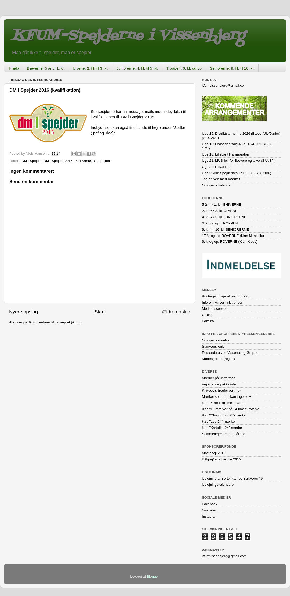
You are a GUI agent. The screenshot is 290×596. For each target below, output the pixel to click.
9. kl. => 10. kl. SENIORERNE (225, 229)
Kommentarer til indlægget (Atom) (55, 322)
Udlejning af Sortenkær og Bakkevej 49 (232, 478)
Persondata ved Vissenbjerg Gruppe (230, 353)
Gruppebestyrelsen (216, 340)
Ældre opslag (176, 311)
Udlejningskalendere (218, 485)
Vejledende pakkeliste (219, 384)
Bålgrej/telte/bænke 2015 (221, 459)
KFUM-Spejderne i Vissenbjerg (128, 36)
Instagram (210, 516)
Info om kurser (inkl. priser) (223, 302)
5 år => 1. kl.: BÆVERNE (221, 205)
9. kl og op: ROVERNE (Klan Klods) (229, 242)
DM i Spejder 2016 (58, 161)
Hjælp (14, 68)
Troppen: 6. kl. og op (184, 68)
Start (100, 311)
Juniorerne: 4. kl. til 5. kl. (137, 68)
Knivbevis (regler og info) (221, 390)
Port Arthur (82, 161)
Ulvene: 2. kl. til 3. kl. (90, 68)
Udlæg (207, 315)
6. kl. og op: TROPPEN (220, 223)
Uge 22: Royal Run (216, 167)
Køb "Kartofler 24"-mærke (222, 428)
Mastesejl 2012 (214, 453)
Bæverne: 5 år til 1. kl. (46, 68)
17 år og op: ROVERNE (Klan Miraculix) (233, 236)
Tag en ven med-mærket (221, 179)
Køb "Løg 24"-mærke (218, 421)
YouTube (209, 510)
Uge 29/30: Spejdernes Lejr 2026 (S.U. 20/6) (236, 173)
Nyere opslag (23, 311)
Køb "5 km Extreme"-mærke (223, 403)
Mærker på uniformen (218, 378)
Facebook (209, 504)
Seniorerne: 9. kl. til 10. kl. (232, 68)
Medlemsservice (214, 309)
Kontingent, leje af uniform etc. (225, 296)
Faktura (208, 321)
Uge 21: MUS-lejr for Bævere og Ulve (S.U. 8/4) (239, 161)
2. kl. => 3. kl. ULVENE (219, 211)
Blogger (153, 576)
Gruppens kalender (217, 185)
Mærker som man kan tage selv (226, 397)
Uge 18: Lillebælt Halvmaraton (225, 154)
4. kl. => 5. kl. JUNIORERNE (224, 217)
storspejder (101, 161)
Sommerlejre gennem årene (223, 434)
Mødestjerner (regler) (218, 359)
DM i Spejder (31, 161)
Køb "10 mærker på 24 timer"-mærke (230, 409)
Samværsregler (214, 346)
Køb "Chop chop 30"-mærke (224, 415)
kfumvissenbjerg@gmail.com (224, 85)
